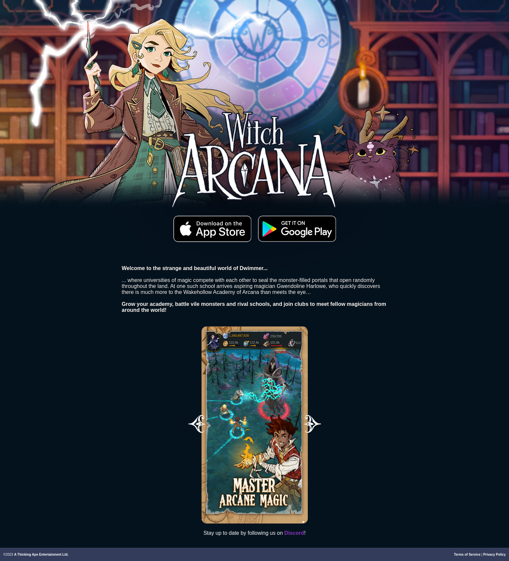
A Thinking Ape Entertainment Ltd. (41, 554)
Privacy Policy (494, 554)
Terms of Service (467, 554)
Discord (294, 533)
